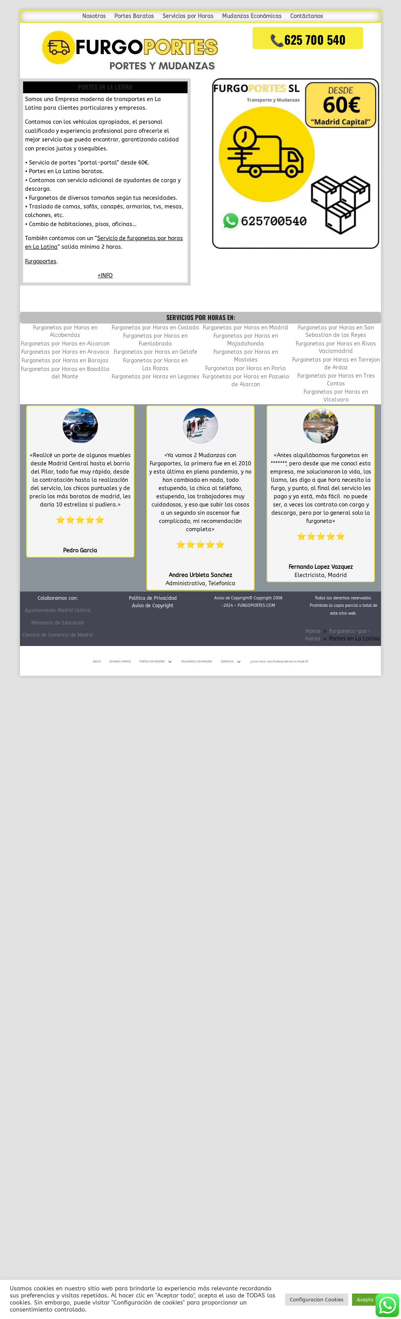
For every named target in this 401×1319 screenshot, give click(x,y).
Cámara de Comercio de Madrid (57, 635)
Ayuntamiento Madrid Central (58, 610)
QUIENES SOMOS (120, 661)
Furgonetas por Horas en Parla (245, 368)
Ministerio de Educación (57, 623)
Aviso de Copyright (152, 605)
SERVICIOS (227, 661)
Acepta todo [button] (372, 1300)
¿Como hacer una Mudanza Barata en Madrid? (279, 661)
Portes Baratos (134, 17)
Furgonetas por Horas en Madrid (245, 327)
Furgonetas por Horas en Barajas (65, 360)
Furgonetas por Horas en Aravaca (65, 352)
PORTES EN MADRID (152, 661)
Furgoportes (40, 261)
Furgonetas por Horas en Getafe (155, 352)
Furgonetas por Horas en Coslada (155, 327)
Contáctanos (306, 17)
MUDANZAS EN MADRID (196, 661)
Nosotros (94, 17)
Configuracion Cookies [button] (316, 1300)
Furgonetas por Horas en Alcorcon (65, 343)
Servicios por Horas (188, 17)
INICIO (97, 661)
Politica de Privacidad (153, 598)
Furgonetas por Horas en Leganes (155, 376)
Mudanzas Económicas (252, 17)
